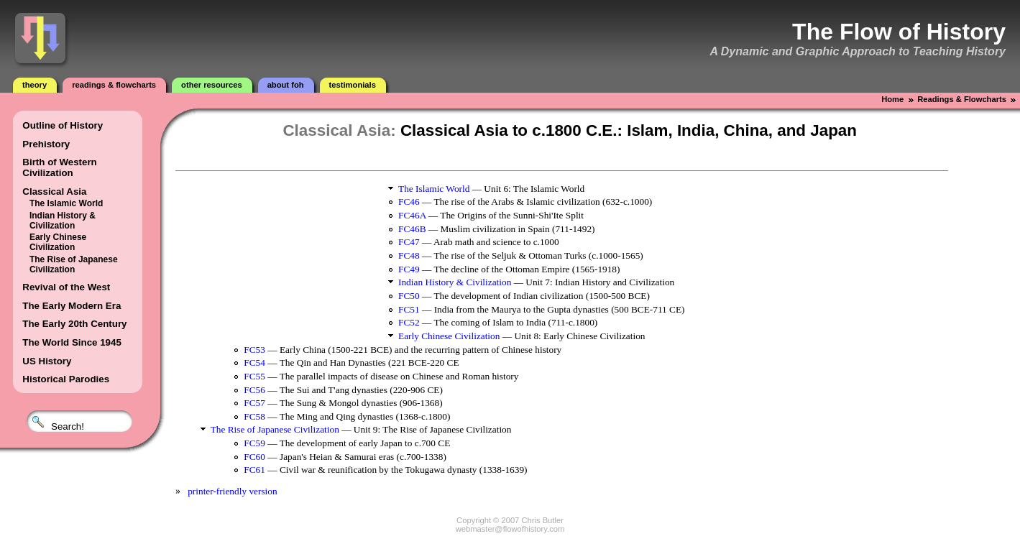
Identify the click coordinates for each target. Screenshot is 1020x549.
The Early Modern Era (71, 305)
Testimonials (352, 84)
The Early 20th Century (74, 323)
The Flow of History (899, 32)
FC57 (254, 402)
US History (46, 361)
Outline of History (62, 125)
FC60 (254, 456)
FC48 (409, 255)
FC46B (412, 228)
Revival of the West (66, 287)
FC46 (409, 201)
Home (892, 99)
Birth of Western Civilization (59, 167)
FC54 (254, 362)
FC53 (254, 349)
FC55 (254, 376)
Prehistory (46, 144)
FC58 (254, 416)
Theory (34, 84)
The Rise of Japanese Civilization (73, 264)
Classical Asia (54, 191)
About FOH (285, 84)
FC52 (409, 322)
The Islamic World (66, 203)
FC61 (254, 469)
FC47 (409, 241)
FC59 (254, 443)
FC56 (254, 389)
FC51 (409, 309)
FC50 (409, 295)
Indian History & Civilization (62, 221)
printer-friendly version (232, 491)
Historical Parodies (65, 379)
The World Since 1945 (71, 342)
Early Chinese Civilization (57, 242)
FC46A (412, 215)
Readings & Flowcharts (114, 84)
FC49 (409, 269)
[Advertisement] (283, 250)
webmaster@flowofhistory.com (510, 529)
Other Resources (211, 84)
